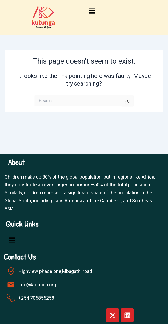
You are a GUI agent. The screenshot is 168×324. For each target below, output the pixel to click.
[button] (92, 12)
